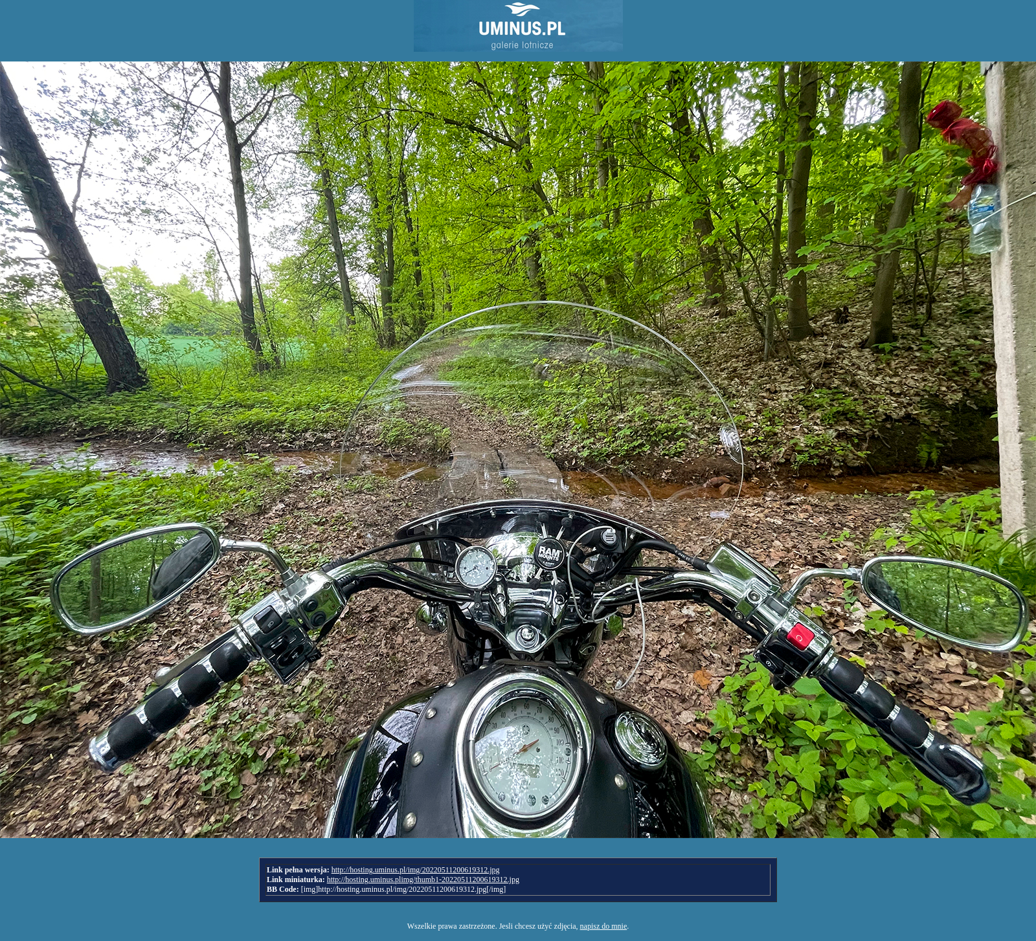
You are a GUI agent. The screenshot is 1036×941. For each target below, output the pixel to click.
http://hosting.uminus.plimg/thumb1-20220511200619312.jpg (423, 879)
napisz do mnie (603, 926)
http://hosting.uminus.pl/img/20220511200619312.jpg (416, 869)
